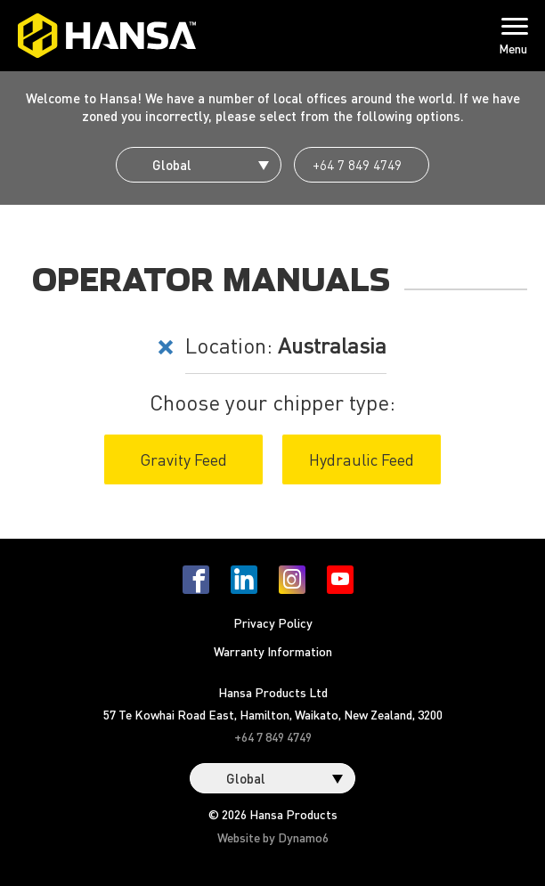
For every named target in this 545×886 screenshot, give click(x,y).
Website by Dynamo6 (273, 837)
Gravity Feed (183, 459)
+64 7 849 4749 (357, 165)
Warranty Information (273, 651)
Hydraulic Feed (361, 459)
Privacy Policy (273, 622)
